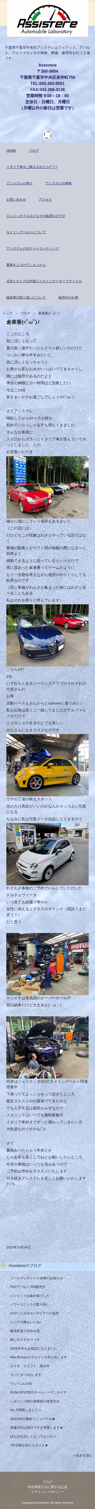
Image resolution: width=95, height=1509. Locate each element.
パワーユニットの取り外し (30, 1304)
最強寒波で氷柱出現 (25, 1331)
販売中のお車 (68, 297)
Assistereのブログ (25, 1265)
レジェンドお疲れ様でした (30, 1296)
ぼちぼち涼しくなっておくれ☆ (33, 1436)
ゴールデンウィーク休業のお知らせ (36, 1278)
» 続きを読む (82, 1455)
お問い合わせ (16, 199)
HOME (11, 150)
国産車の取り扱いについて (26, 297)
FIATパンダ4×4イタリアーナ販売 (34, 1313)
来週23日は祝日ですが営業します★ (36, 1427)
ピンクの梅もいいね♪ (26, 1322)
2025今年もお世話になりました (33, 1348)
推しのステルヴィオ (25, 1339)
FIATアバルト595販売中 (28, 1287)
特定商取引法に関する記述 (47, 1487)
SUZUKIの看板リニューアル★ (32, 1419)
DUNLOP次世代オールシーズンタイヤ (38, 1392)
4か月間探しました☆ (26, 1410)
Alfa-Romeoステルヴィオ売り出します (38, 1357)
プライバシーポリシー (47, 1492)
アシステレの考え (19, 183)
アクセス (45, 199)
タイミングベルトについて (26, 232)
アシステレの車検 (58, 183)
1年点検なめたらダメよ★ (29, 1445)
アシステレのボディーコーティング (32, 248)
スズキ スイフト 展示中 (30, 1366)
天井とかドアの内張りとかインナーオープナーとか (44, 281)
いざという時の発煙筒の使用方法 (35, 1401)
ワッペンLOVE (21, 1384)
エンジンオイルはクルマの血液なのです (36, 216)
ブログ (34, 150)
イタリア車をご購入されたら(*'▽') (31, 167)
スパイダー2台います (26, 1375)
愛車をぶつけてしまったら (26, 265)
